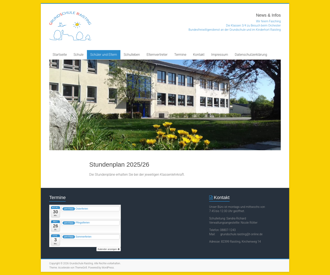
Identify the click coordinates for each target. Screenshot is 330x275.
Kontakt (198, 55)
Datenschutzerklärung (251, 55)
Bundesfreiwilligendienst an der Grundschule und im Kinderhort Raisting (235, 29)
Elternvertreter (156, 55)
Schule (79, 55)
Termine (180, 55)
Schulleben (132, 55)
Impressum (219, 55)
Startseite (60, 55)
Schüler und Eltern (103, 55)
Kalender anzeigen (109, 249)
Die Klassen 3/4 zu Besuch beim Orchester (253, 25)
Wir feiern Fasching (268, 21)
